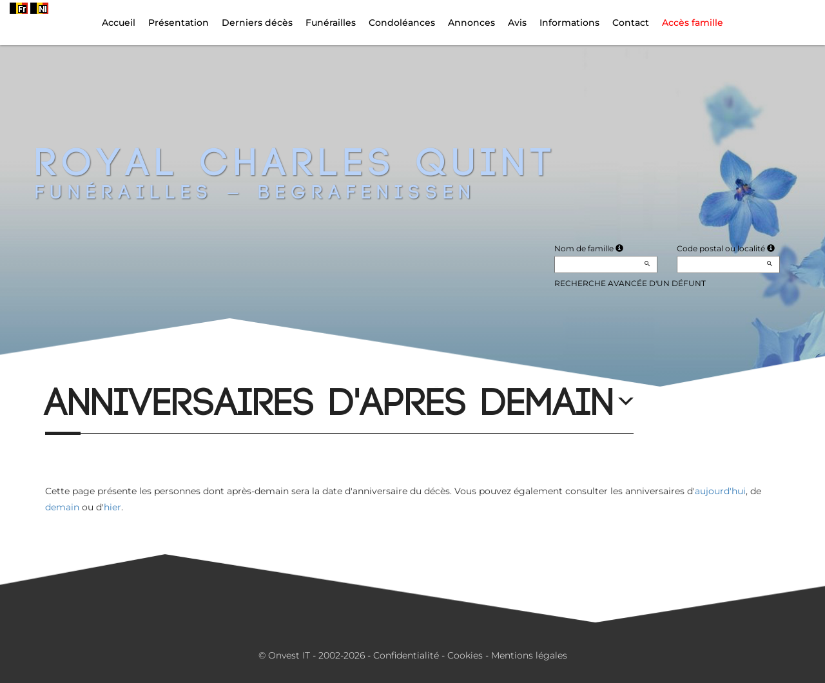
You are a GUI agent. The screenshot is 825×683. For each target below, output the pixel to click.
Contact (630, 22)
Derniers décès (257, 22)
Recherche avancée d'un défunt (630, 283)
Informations (569, 22)
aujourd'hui (720, 491)
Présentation (178, 22)
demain (62, 507)
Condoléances (402, 22)
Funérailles (331, 22)
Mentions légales (529, 655)
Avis (517, 22)
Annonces (471, 22)
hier (112, 507)
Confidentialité (406, 655)
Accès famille (692, 22)
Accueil (118, 22)
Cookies (465, 655)
